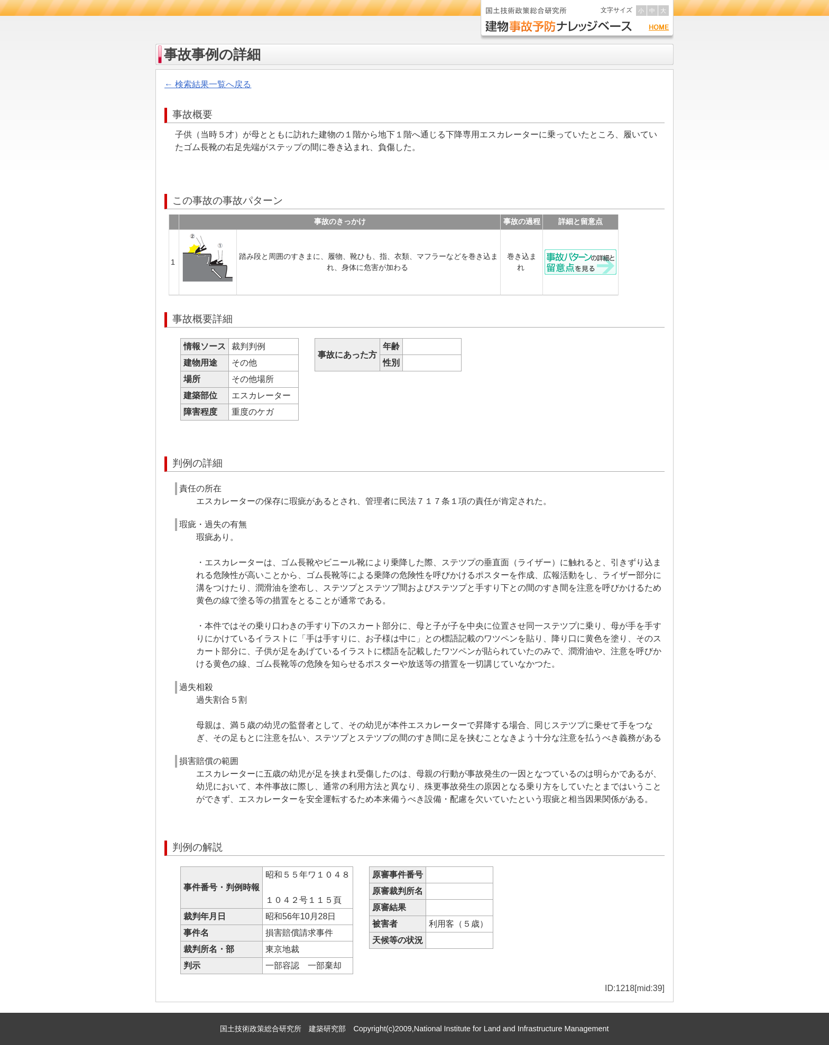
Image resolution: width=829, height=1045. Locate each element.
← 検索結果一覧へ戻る (207, 84)
